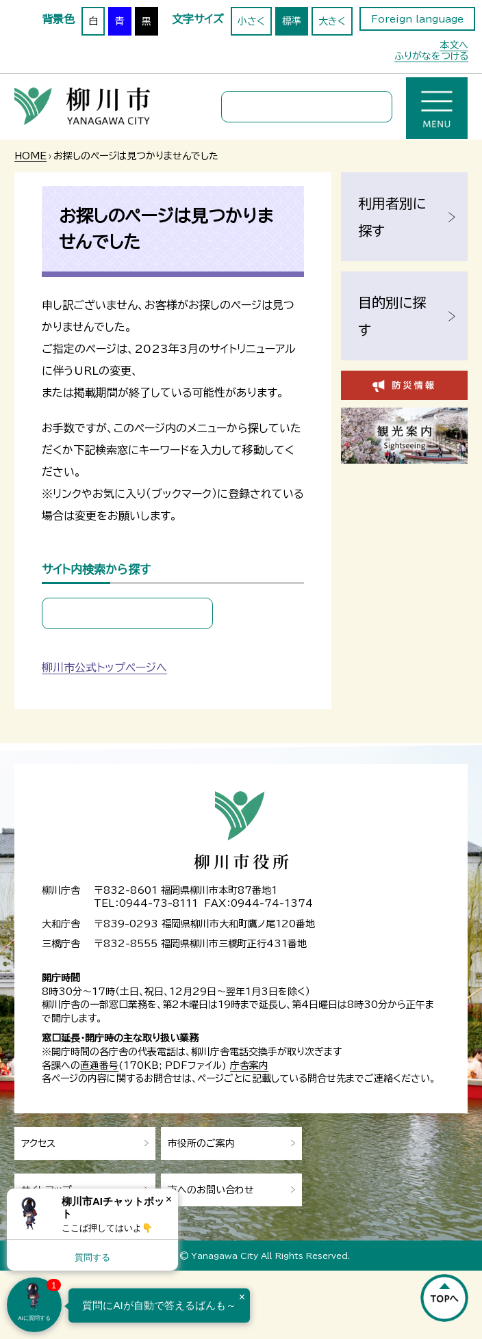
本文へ (454, 45)
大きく (332, 21)
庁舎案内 (249, 1065)
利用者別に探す (392, 216)
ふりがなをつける (431, 56)
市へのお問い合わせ (211, 1190)
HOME (30, 156)
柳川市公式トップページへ (104, 667)
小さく (251, 21)
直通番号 (99, 1065)
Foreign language (417, 19)
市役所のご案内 (201, 1143)
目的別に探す (392, 315)
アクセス (38, 1143)
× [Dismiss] (169, 1199)
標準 (291, 21)
